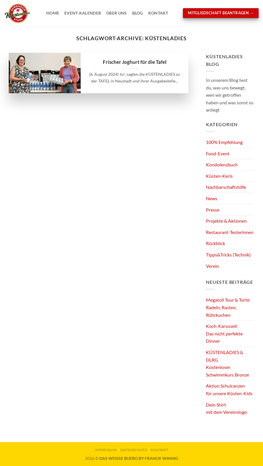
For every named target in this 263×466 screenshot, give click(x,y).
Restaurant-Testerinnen (229, 232)
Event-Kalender (82, 12)
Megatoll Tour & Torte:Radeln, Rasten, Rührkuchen (228, 307)
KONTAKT (159, 450)
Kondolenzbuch (222, 164)
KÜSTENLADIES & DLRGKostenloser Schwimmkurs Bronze (227, 363)
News (211, 198)
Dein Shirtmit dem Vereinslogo (226, 408)
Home (52, 12)
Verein (212, 266)
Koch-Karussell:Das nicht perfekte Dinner (224, 333)
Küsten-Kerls (219, 176)
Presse (212, 209)
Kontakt (158, 12)
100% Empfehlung (224, 142)
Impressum (106, 450)
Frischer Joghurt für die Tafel (135, 62)
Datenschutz (133, 450)
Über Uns (116, 12)
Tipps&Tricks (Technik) (228, 254)
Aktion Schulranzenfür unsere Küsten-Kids (229, 389)
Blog (137, 12)
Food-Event (218, 153)
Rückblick (215, 243)
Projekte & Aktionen (226, 221)
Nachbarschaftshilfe (226, 187)
